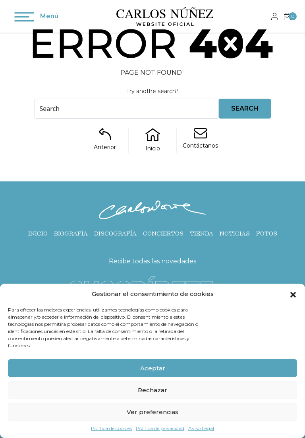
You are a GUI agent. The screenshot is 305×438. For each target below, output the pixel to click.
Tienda (201, 233)
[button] (293, 294)
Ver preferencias (152, 412)
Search (245, 108)
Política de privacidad (160, 428)
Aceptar (152, 368)
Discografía (115, 233)
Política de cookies (111, 428)
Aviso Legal (201, 428)
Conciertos (163, 233)
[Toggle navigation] (24, 18)
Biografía (71, 233)
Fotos (266, 233)
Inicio (38, 233)
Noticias (235, 233)
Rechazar (152, 390)
